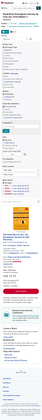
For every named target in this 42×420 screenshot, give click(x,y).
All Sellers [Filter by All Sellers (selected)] (8, 183)
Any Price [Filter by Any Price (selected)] (7, 140)
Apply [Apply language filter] (6, 131)
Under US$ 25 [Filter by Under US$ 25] (9, 143)
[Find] (38, 8)
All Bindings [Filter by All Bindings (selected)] (8, 94)
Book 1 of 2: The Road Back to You (15, 242)
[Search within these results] (21, 201)
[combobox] (24, 8)
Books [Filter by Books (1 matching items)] (7, 50)
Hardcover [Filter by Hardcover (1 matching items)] (8, 97)
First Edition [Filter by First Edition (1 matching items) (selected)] (9, 106)
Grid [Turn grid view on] (13, 32)
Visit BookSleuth (9, 348)
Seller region (8, 170)
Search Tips (8, 354)
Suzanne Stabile (22, 316)
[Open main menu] (5, 8)
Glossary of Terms (10, 357)
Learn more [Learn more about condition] (14, 73)
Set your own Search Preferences (15, 360)
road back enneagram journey (20, 26)
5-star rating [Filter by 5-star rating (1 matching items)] (14, 194)
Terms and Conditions (34, 406)
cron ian (14, 23)
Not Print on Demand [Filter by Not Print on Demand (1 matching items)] (12, 118)
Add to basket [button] (21, 291)
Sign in (32, 3)
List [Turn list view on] (5, 32)
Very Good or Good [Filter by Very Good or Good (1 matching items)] (12, 82)
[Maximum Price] (18, 154)
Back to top (21, 372)
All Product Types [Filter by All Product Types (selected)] (10, 47)
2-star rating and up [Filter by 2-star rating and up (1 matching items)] (17, 186)
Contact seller (8, 264)
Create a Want (8, 337)
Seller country (8, 174)
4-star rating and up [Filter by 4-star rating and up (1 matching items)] (17, 191)
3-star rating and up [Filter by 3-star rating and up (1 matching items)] (17, 188)
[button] (38, 201)
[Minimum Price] (7, 154)
